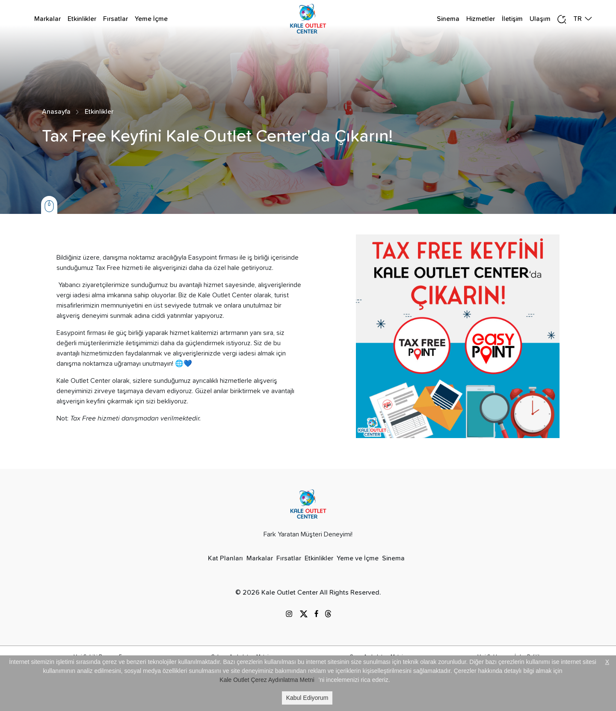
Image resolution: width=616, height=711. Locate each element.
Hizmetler (480, 18)
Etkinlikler (82, 18)
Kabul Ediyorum (307, 697)
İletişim (512, 18)
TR (577, 18)
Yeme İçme (151, 18)
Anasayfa (56, 111)
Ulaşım (540, 18)
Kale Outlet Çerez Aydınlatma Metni (266, 679)
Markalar (47, 18)
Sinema (448, 18)
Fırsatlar (115, 18)
